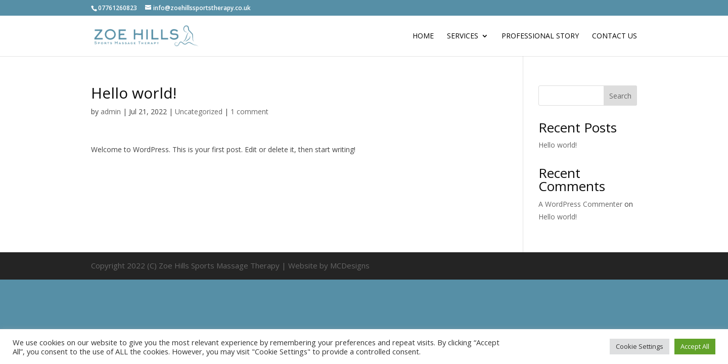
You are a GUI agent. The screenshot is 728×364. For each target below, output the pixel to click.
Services (462, 36)
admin (111, 111)
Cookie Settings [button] (639, 346)
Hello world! (557, 145)
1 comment (249, 111)
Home (423, 36)
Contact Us (614, 36)
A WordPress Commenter (580, 204)
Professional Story (540, 36)
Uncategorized (198, 111)
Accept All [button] (694, 346)
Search (620, 96)
